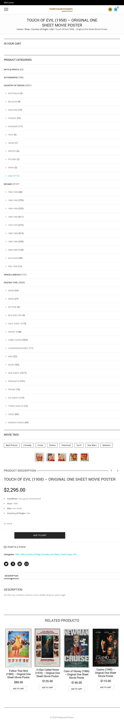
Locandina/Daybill (18, 348)
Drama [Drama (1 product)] (52, 445)
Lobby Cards (15, 339)
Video (11, 414)
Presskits (13, 381)
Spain (11, 167)
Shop (27, 29)
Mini (10, 356)
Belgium (12, 101)
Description (11, 575)
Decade (45, 554)
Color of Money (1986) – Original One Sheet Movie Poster (76, 674)
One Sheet (55, 554)
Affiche (12, 307)
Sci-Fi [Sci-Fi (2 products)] (79, 445)
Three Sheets (15, 405)
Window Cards (16, 422)
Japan (11, 142)
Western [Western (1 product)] (107, 445)
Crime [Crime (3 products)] (40, 445)
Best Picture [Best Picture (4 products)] (11, 445)
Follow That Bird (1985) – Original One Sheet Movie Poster (18, 674)
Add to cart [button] (18, 688)
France (12, 118)
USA (52, 29)
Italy (10, 134)
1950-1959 (20, 554)
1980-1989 (13, 233)
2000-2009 (13, 249)
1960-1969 (13, 216)
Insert (12, 331)
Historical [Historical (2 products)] (66, 445)
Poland (12, 159)
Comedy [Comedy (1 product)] (27, 445)
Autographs (11, 77)
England (13, 109)
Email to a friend (17, 546)
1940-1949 (13, 200)
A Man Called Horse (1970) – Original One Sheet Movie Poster (47, 673)
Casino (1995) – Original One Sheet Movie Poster (105, 673)
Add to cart (39, 535)
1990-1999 (13, 241)
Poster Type (66, 554)
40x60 (11, 298)
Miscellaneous (12, 274)
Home (20, 29)
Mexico (12, 151)
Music (11, 364)
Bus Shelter (15, 315)
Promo (12, 389)
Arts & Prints (11, 69)
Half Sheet (14, 323)
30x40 (11, 290)
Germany (13, 126)
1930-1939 (13, 192)
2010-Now (13, 258)
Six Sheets (14, 397)
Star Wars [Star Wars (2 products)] (92, 445)
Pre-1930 (12, 266)
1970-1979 (13, 225)
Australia (13, 93)
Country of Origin (39, 29)
